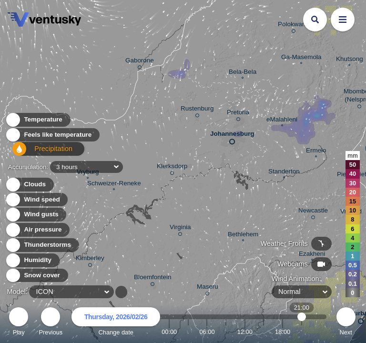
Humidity (32, 260)
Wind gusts (36, 215)
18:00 (282, 331)
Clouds (29, 185)
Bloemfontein (152, 278)
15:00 (263, 331)
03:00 (188, 331)
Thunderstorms (42, 245)
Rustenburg (197, 110)
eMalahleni (281, 120)
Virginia (180, 228)
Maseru (207, 288)
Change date (115, 323)
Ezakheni (312, 255)
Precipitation (38, 153)
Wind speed (36, 200)
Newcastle (313, 212)
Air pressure (37, 230)
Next (346, 323)
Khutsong (349, 60)
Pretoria (238, 114)
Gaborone (139, 62)
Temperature (37, 122)
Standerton (284, 172)
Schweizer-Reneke (114, 184)
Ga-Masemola (301, 58)
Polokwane (293, 25)
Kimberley (90, 259)
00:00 (169, 331)
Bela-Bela (242, 73)
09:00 (226, 331)
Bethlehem (243, 235)
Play (18, 323)
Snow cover (36, 275)
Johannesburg (232, 135)
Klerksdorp (172, 167)
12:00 (245, 331)
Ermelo (316, 151)
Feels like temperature (52, 137)
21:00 (301, 331)
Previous (50, 323)
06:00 (206, 331)
